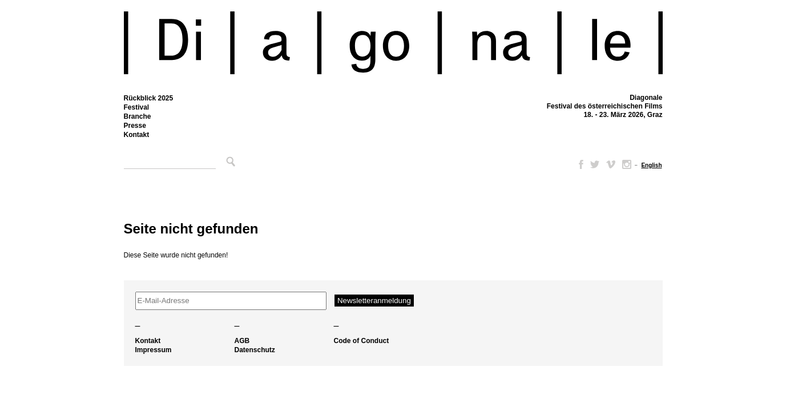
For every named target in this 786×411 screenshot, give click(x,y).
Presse (135, 126)
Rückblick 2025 (149, 98)
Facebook (578, 164)
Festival (137, 107)
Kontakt (137, 135)
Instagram (626, 164)
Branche (137, 116)
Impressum (153, 350)
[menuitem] (651, 165)
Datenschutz (255, 350)
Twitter (594, 164)
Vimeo (610, 164)
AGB (242, 341)
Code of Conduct (361, 341)
